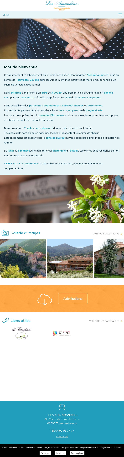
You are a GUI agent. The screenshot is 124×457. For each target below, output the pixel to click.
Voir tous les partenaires (104, 321)
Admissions (73, 298)
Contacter (62, 436)
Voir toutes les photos (106, 233)
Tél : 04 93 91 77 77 (62, 430)
